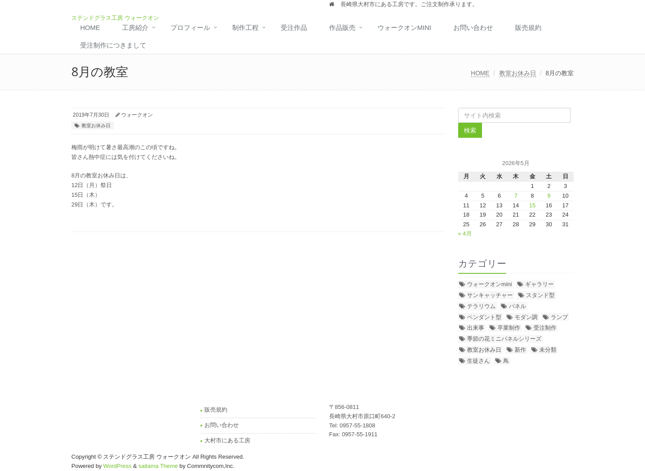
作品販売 (342, 27)
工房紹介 (135, 27)
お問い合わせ (473, 27)
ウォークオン (137, 115)
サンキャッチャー (490, 295)
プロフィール (190, 27)
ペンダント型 (484, 317)
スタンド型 (540, 295)
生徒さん (478, 360)
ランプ (559, 317)
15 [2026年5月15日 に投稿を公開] (532, 205)
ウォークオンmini (404, 27)
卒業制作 (508, 327)
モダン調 (526, 317)
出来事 (475, 327)
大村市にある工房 (227, 440)
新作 (520, 349)
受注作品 (294, 27)
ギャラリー (539, 284)
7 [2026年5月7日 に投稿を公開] (515, 195)
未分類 (547, 349)
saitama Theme (158, 466)
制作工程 (245, 27)
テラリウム (481, 306)
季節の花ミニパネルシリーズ (504, 338)
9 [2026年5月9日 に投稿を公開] (548, 195)
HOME (90, 27)
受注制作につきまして (113, 45)
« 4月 (465, 233)
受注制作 (545, 327)
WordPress (117, 466)
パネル (517, 306)
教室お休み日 (517, 73)
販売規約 (528, 27)
